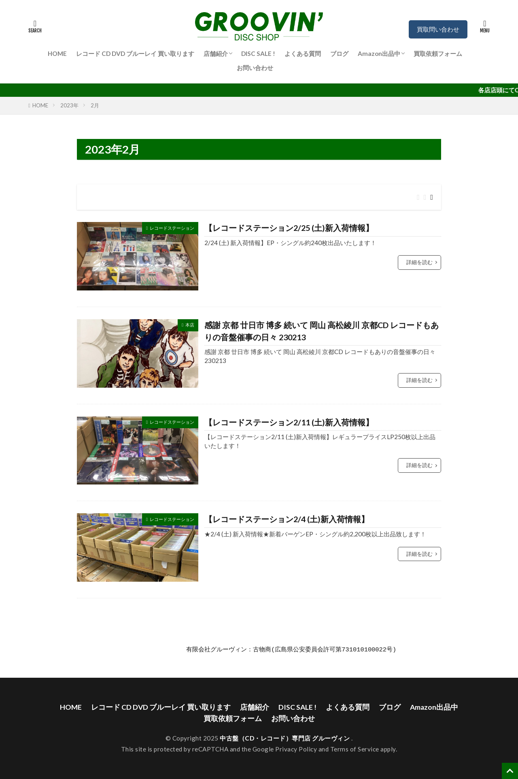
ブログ (339, 53)
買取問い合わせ (438, 29)
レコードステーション (172, 227)
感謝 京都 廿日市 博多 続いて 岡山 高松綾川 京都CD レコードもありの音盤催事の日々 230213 (321, 331)
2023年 (69, 105)
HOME (57, 53)
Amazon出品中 (379, 53)
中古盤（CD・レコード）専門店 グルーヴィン (285, 738)
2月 (95, 105)
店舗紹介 (216, 53)
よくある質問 (302, 53)
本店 (189, 324)
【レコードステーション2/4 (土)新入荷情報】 (286, 519)
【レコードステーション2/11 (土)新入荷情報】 (289, 422)
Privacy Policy (296, 749)
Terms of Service (354, 749)
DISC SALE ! (258, 53)
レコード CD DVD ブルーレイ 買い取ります (135, 53)
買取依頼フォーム (438, 53)
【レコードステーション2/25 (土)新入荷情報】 (289, 228)
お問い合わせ (255, 67)
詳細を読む (419, 262)
